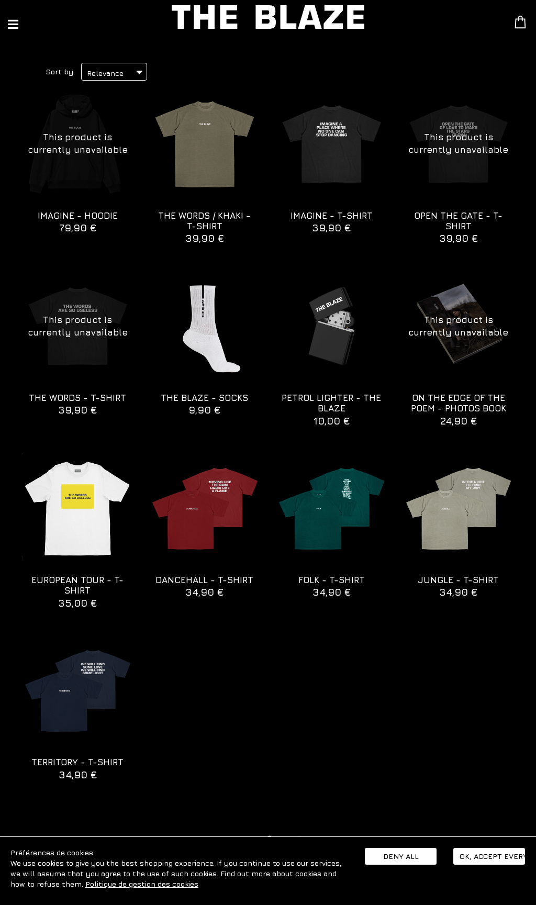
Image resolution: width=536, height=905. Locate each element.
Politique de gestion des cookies (141, 883)
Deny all (401, 856)
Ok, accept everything (493, 856)
